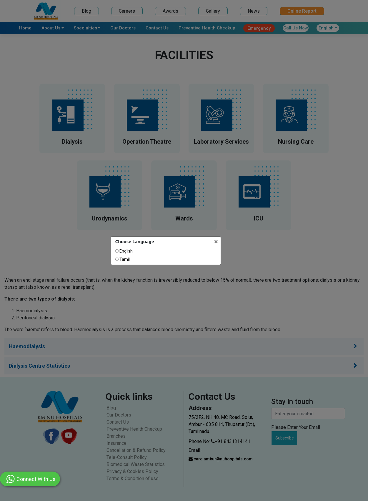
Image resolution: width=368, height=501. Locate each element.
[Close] (216, 241)
